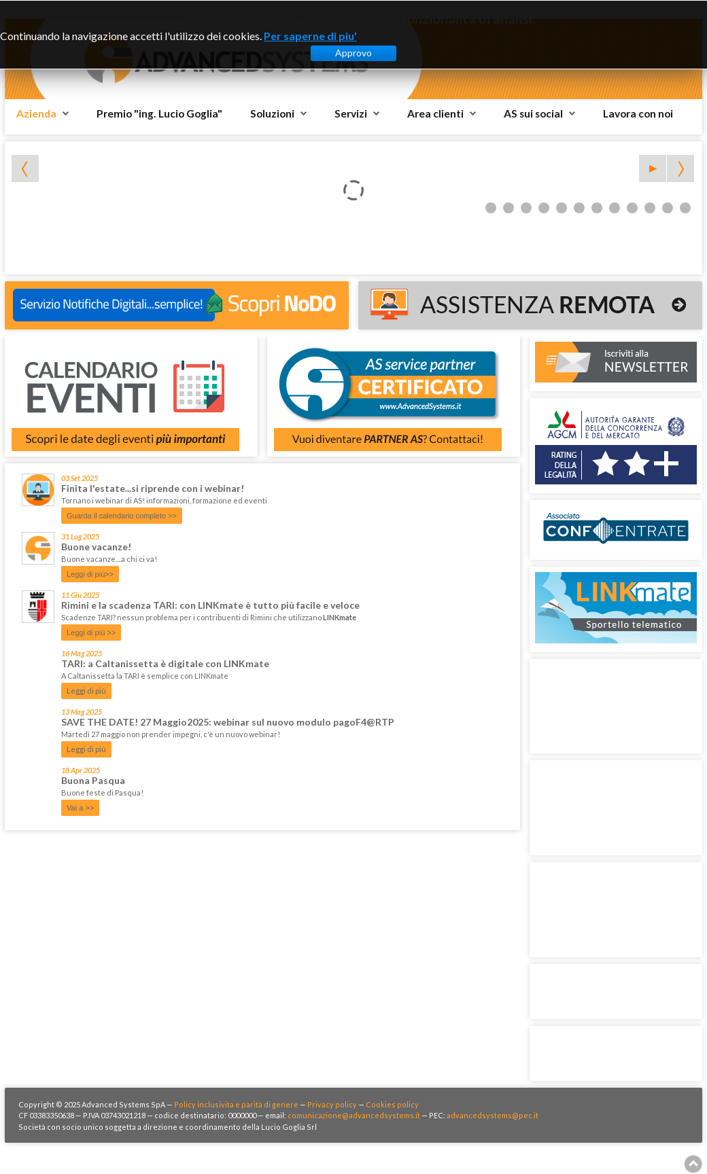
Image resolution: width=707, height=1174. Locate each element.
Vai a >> (80, 808)
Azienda (36, 113)
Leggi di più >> (91, 632)
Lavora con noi (638, 113)
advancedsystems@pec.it (492, 1115)
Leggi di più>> (90, 574)
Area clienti (435, 113)
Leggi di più (86, 690)
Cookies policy (392, 1104)
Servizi (350, 113)
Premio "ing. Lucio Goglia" (159, 113)
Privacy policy (332, 1104)
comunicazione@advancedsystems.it (354, 1115)
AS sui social (533, 113)
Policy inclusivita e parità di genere (236, 1104)
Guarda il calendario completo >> (122, 516)
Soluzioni (272, 113)
